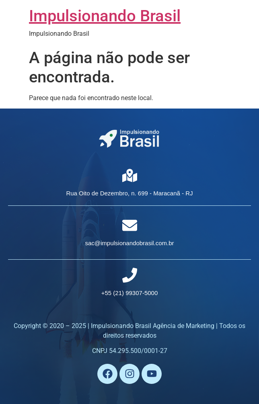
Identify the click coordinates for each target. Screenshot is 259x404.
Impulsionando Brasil (105, 15)
